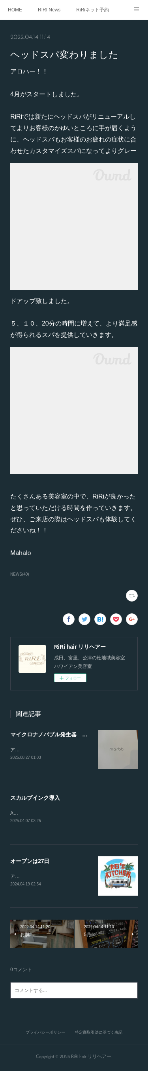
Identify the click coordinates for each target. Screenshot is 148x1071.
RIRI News (49, 10)
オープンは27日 (30, 862)
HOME (15, 10)
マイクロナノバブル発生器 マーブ (54, 734)
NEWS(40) (19, 574)
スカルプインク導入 (35, 798)
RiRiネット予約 (92, 10)
